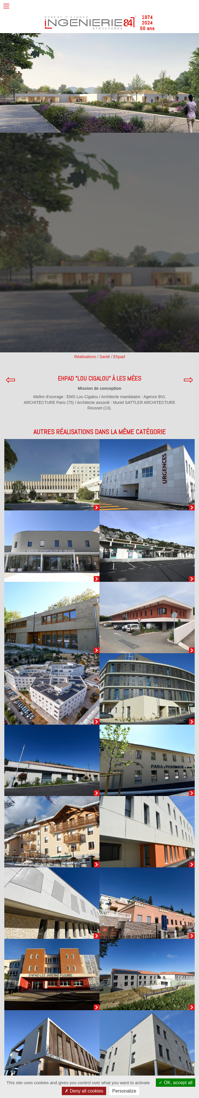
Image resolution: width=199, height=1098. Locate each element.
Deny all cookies (84, 1090)
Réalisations (85, 356)
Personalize (124, 1090)
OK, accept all (175, 1082)
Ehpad (119, 356)
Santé (105, 356)
